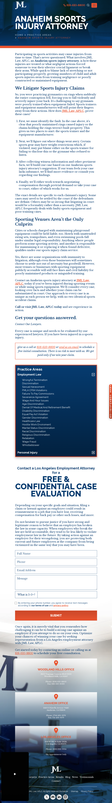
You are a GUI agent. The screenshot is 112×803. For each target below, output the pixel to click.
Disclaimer (63, 791)
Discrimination (30, 383)
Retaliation (28, 438)
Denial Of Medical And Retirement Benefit (46, 407)
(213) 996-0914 (59, 749)
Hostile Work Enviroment (36, 424)
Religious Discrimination (36, 435)
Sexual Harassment (33, 387)
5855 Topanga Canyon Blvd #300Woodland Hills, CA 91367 (56, 675)
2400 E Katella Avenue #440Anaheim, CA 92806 (56, 709)
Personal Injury (27, 452)
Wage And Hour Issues (35, 400)
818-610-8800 (74, 5)
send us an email (69, 347)
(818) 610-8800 (59, 681)
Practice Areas (39, 35)
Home (19, 35)
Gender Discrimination (35, 417)
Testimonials (87, 777)
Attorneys (31, 777)
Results (60, 777)
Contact (56, 781)
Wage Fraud (29, 441)
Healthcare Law (31, 421)
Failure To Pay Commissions (38, 393)
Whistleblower (30, 445)
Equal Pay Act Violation (35, 414)
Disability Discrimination (36, 411)
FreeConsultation (110, 401)
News (75, 777)
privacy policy (60, 605)
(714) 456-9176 (59, 715)
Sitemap (74, 791)
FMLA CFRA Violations (34, 390)
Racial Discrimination (34, 431)
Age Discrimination (33, 404)
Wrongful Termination (34, 380)
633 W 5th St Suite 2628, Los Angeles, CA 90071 (56, 742)
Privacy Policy (87, 791)
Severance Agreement (35, 397)
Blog (67, 777)
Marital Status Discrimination (38, 428)
